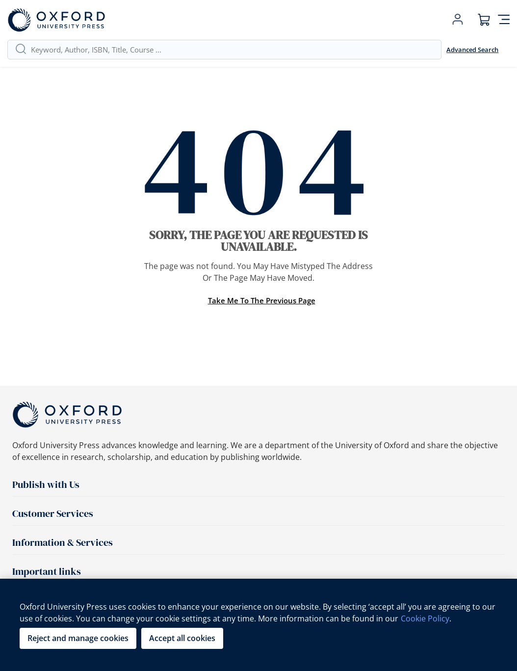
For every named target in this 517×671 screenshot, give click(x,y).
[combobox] (232, 49)
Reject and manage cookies (78, 638)
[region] (258, 625)
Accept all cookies (182, 638)
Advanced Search (472, 49)
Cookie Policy (425, 618)
